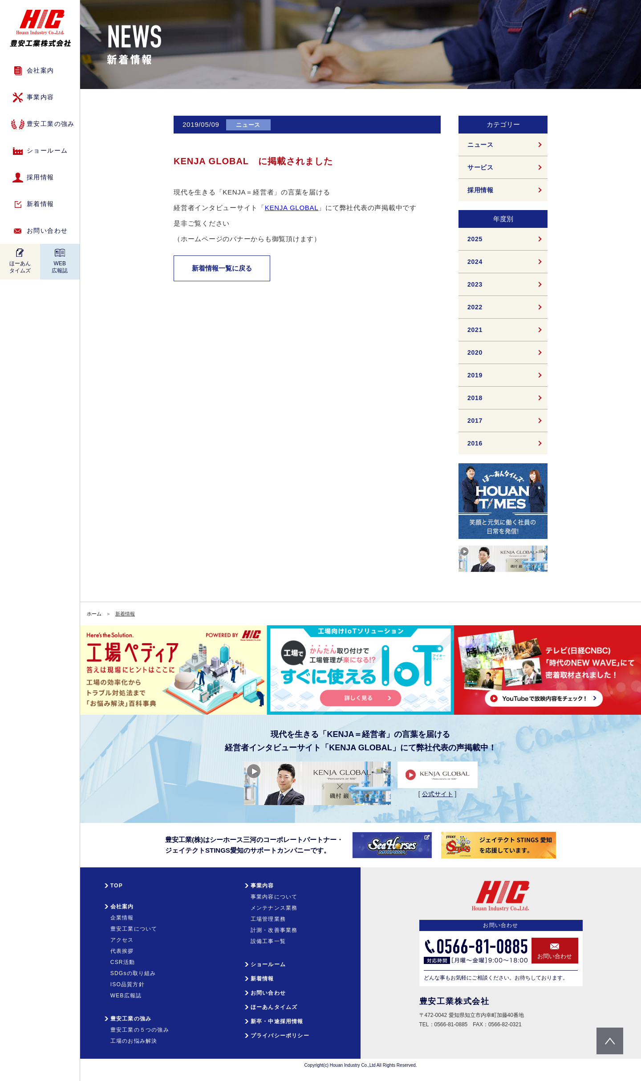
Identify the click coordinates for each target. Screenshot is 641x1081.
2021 (475, 329)
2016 (475, 443)
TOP (116, 886)
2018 (475, 397)
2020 (475, 352)
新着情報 (40, 203)
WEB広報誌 (60, 267)
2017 (475, 420)
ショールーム (47, 150)
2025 (475, 239)
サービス (480, 167)
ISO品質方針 (127, 984)
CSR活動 (122, 962)
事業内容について (274, 897)
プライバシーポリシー (280, 1035)
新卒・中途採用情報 (277, 1021)
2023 (475, 284)
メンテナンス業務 (274, 908)
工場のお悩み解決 (134, 1041)
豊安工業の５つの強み (139, 1030)
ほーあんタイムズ (20, 267)
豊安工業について (134, 929)
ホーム (94, 613)
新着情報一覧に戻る (222, 268)
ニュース (480, 144)
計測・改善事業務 (274, 930)
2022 (475, 307)
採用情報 (40, 177)
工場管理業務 (268, 919)
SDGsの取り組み (133, 973)
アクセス (122, 940)
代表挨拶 (122, 951)
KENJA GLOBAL (292, 207)
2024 (475, 261)
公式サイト (437, 794)
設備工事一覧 (268, 941)
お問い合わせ (47, 230)
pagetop (609, 1041)
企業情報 (122, 918)
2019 (475, 375)
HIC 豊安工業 (40, 28)
